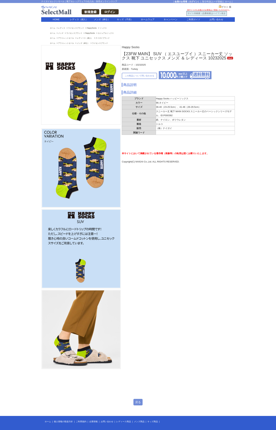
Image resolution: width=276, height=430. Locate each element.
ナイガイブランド (103, 38)
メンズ (60, 33)
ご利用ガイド (193, 19)
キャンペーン (170, 19)
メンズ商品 (139, 421)
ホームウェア (148, 19)
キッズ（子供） (125, 19)
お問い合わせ (216, 19)
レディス (61, 28)
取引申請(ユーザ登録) (212, 1)
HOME (56, 19)
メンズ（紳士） (102, 19)
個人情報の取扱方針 (63, 421)
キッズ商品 (152, 421)
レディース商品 (123, 421)
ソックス (103, 28)
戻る (138, 402)
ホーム (228, 1)
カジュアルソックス (106, 33)
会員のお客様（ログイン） (187, 1)
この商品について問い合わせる (139, 76)
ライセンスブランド (76, 28)
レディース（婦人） (85, 38)
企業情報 (93, 421)
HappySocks (92, 28)
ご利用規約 (81, 421)
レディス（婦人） (79, 19)
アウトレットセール (66, 38)
